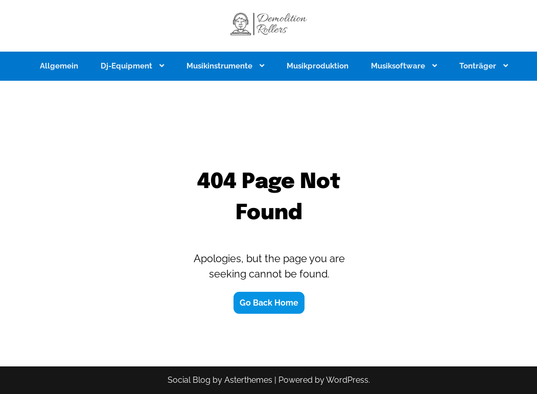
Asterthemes (248, 380)
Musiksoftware (399, 66)
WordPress (347, 380)
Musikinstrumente (220, 66)
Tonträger (478, 66)
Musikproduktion (317, 66)
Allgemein (59, 66)
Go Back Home (269, 303)
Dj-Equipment (127, 66)
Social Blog (189, 380)
